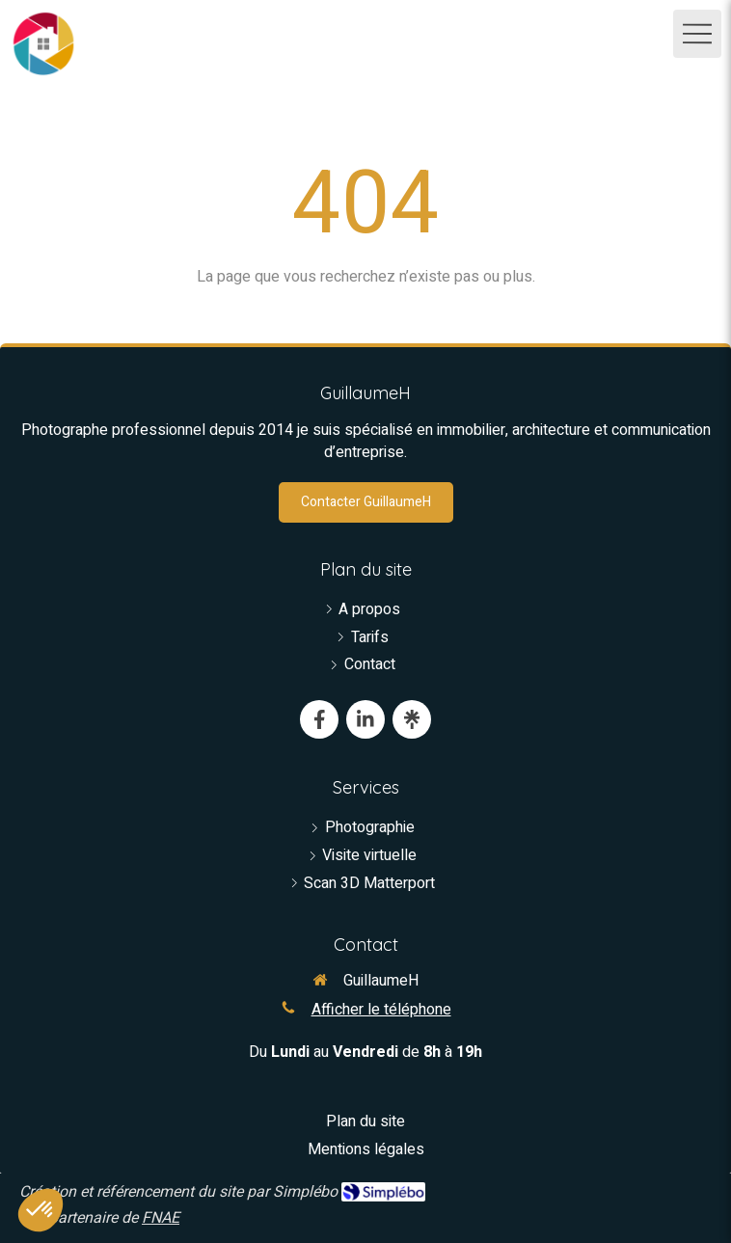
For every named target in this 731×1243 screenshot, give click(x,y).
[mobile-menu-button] (697, 34)
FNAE (160, 1217)
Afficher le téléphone (381, 1009)
